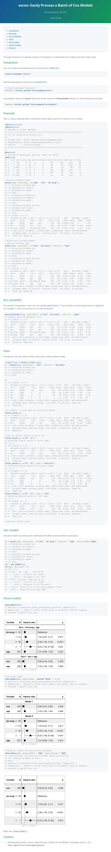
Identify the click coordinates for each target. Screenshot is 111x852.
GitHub (39, 82)
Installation (14, 30)
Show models (15, 45)
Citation (12, 48)
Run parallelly (15, 36)
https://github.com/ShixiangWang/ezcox (26, 845)
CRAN (52, 68)
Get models (14, 42)
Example (13, 33)
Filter (11, 39)
